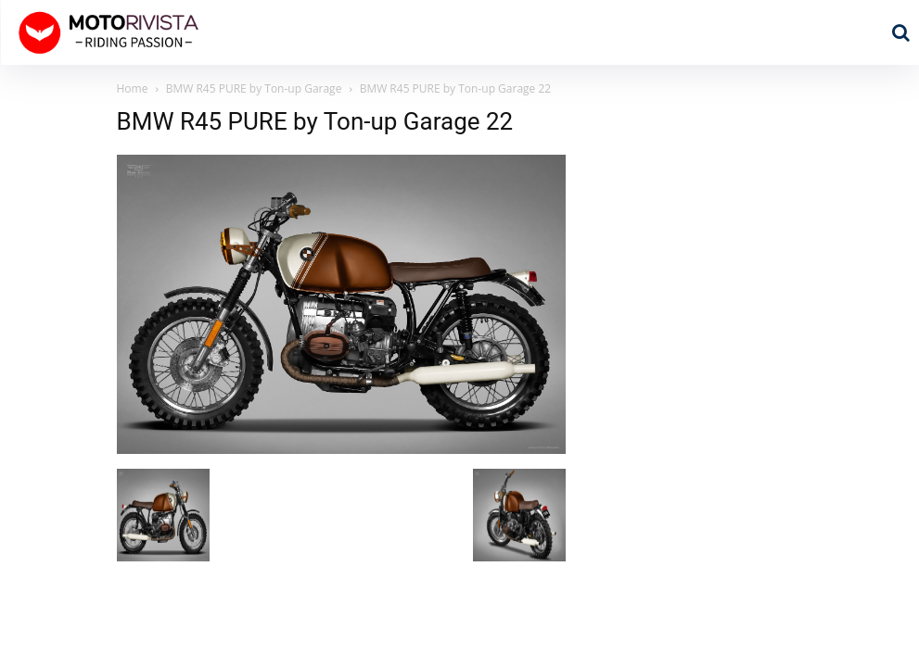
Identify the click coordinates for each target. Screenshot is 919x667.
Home (132, 88)
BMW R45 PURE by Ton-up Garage (254, 88)
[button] (900, 32)
